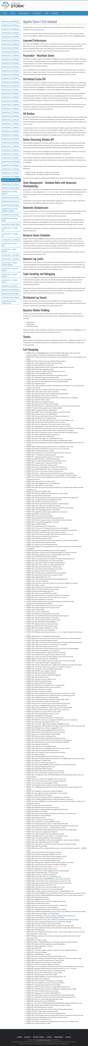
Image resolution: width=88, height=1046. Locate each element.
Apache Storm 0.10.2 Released (11, 161)
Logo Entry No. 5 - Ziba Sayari (10, 259)
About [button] (12, 13)
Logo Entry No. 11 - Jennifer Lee (10, 229)
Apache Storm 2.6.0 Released (10, 78)
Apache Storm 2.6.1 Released (10, 74)
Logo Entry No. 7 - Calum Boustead (9, 250)
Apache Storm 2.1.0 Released (10, 108)
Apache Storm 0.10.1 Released (11, 176)
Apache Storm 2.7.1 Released (10, 55)
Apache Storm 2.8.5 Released (10, 33)
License (19, 1037)
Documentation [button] (23, 13)
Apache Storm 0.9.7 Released (10, 165)
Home (5, 13)
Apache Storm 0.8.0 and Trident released (9, 302)
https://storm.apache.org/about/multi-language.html (59, 915)
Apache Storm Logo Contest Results (10, 219)
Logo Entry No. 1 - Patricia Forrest (9, 281)
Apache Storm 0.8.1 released (10, 297)
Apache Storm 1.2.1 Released (10, 127)
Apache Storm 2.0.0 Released (10, 116)
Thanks (49, 1037)
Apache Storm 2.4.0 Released (10, 85)
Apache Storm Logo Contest (10, 286)
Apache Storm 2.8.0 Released (10, 51)
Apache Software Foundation (43, 1040)
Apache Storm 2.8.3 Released (10, 40)
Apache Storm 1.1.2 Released (10, 135)
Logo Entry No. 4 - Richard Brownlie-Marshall (9, 263)
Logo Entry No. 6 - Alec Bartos (10, 255)
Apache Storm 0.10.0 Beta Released (9, 192)
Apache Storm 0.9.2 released (10, 214)
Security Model (38, 1037)
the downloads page (38, 29)
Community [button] (36, 13)
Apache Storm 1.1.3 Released (10, 123)
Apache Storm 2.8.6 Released (10, 29)
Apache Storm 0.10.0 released (11, 188)
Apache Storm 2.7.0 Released (10, 59)
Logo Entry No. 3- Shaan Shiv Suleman (10, 269)
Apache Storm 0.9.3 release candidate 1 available (10, 210)
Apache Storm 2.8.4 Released (10, 36)
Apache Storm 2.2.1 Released (10, 93)
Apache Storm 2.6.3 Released (10, 67)
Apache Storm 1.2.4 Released (10, 97)
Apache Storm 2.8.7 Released (10, 25)
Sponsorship (58, 1037)
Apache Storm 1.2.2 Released (10, 120)
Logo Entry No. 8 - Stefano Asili (9, 244)
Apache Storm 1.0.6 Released (10, 138)
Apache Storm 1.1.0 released (10, 154)
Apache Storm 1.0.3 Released (10, 157)
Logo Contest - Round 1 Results (11, 224)
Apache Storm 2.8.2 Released (10, 44)
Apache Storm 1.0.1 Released (10, 172)
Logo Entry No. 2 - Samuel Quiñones (9, 275)
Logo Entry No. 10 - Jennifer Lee (10, 235)
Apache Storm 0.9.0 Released (10, 289)
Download (55, 13)
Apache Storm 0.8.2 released (10, 293)
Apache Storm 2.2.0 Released (10, 104)
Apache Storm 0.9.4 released (10, 201)
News (46, 13)
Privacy (68, 1037)
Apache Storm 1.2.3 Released (10, 112)
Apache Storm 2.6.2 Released (10, 70)
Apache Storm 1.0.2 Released (10, 169)
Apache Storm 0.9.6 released (10, 184)
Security (27, 1037)
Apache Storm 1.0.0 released (10, 180)
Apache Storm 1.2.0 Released (10, 131)
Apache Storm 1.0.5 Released (10, 142)
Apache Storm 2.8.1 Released (10, 48)
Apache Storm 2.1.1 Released (10, 89)
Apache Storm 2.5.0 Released (10, 82)
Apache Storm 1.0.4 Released (10, 150)
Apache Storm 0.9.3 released (10, 205)
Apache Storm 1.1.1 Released (10, 146)
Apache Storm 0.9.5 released (10, 197)
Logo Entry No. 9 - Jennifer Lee (11, 239)
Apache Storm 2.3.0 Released (10, 101)
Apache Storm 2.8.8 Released (10, 21)
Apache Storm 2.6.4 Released (10, 63)
